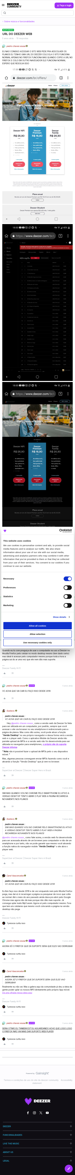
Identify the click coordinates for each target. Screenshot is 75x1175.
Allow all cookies (37, 625)
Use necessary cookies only (37, 642)
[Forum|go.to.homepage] (14, 5)
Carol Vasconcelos (15, 875)
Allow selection (37, 634)
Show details (59, 617)
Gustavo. (10, 710)
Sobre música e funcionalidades (19, 21)
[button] (3, 6)
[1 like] (13, 923)
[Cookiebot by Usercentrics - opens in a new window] (59, 531)
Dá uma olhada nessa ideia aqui (17, 992)
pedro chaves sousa (15, 46)
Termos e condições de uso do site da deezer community (31, 1080)
